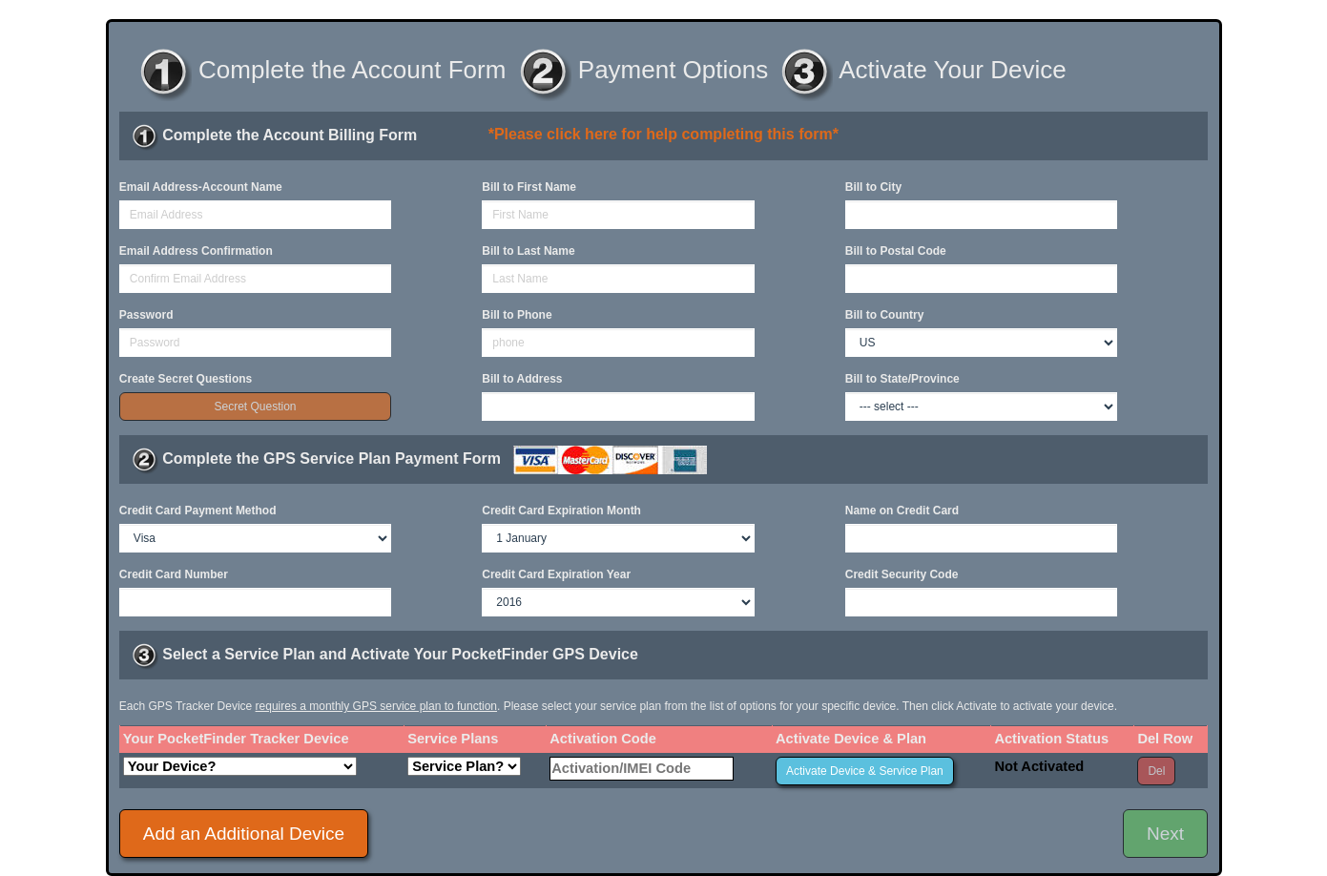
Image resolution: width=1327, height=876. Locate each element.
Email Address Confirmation (196, 251)
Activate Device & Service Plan (864, 771)
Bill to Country (884, 315)
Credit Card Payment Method (198, 510)
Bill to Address (522, 379)
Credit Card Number (173, 574)
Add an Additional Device (243, 834)
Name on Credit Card (902, 510)
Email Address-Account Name (200, 187)
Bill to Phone (516, 315)
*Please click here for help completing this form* (663, 134)
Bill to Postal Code (895, 251)
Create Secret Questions (185, 379)
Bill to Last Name (528, 251)
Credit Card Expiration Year (556, 574)
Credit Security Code (902, 574)
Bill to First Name (529, 187)
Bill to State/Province (902, 379)
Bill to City (873, 187)
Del (1156, 771)
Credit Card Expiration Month (561, 510)
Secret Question (255, 406)
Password (146, 315)
